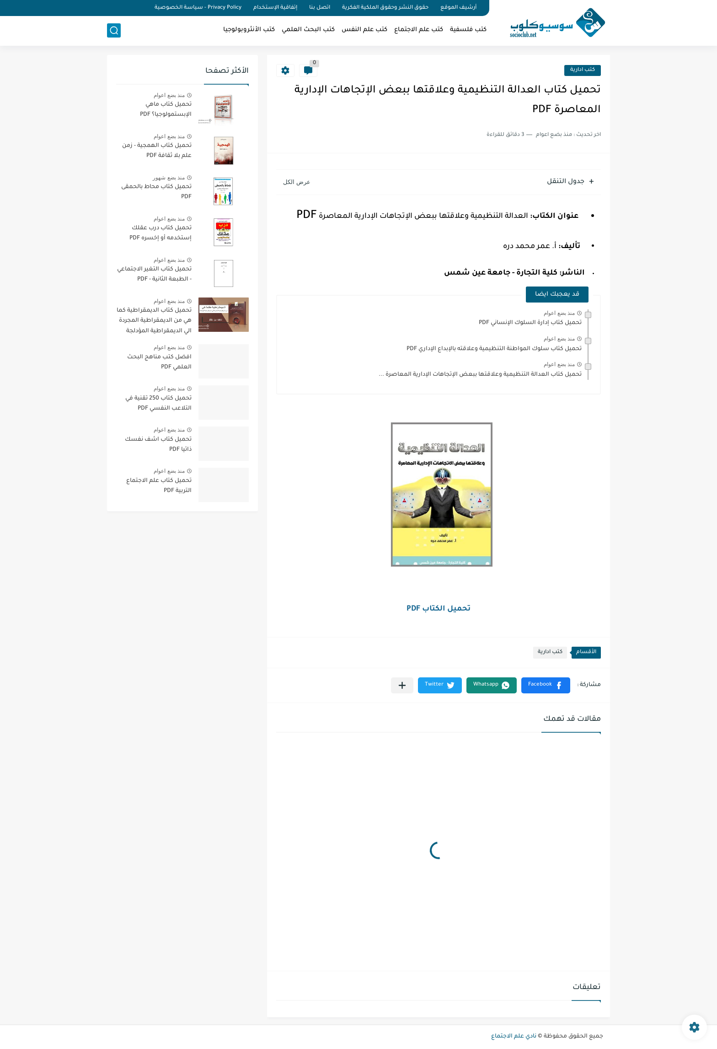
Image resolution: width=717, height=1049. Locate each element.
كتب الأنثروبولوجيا (249, 30)
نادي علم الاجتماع (513, 1036)
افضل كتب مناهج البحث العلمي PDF (159, 362)
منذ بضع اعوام (559, 313)
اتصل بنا (319, 8)
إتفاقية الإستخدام (275, 8)
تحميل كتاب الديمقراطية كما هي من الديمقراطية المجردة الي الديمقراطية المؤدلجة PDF (154, 322)
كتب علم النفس (364, 30)
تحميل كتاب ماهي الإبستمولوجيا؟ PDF (166, 110)
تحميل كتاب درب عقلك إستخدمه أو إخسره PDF (160, 233)
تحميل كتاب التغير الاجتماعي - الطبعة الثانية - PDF (154, 274)
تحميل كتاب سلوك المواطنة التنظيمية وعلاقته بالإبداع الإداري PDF (494, 349)
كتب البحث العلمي (308, 30)
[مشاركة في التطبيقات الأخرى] (402, 685)
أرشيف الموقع (458, 8)
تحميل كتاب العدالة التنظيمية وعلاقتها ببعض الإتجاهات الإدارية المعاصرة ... (480, 375)
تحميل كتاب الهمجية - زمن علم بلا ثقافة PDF (157, 151)
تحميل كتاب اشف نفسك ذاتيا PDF (158, 445)
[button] (545, 685)
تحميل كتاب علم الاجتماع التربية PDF (159, 486)
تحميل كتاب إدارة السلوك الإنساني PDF (530, 323)
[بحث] (114, 30)
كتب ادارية (582, 70)
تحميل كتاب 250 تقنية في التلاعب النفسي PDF (158, 403)
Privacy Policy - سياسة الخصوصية (198, 8)
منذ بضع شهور (169, 177)
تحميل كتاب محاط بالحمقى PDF (156, 192)
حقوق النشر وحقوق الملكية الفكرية (385, 8)
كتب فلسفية (468, 30)
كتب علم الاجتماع (418, 30)
